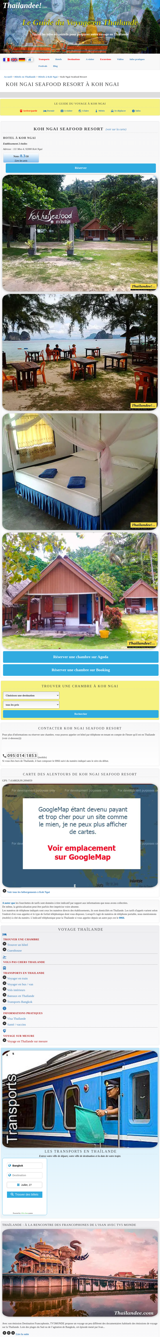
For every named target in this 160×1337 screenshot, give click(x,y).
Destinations (74, 59)
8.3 (22, 155)
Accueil (8, 76)
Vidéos (120, 59)
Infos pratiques (137, 59)
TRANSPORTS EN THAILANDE (24, 973)
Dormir (49, 111)
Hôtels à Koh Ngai (48, 76)
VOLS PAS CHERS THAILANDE (24, 962)
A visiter (90, 59)
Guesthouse (14, 950)
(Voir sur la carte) (116, 129)
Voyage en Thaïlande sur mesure (27, 1041)
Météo (100, 111)
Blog (55, 66)
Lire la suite (22, 1334)
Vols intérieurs (16, 990)
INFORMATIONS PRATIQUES (23, 1013)
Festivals (43, 66)
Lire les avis (21, 160)
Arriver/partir (28, 111)
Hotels (58, 59)
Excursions (105, 59)
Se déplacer (118, 111)
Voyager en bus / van (20, 984)
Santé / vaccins (16, 1024)
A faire (83, 111)
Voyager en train (17, 978)
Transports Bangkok (19, 1002)
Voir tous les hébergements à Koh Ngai (28, 892)
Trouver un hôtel (17, 945)
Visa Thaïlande (16, 1018)
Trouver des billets (24, 1194)
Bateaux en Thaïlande (20, 996)
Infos (136, 111)
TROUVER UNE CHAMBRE (21, 939)
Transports (44, 59)
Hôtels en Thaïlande (25, 76)
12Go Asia (24, 1213)
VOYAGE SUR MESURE (18, 1035)
